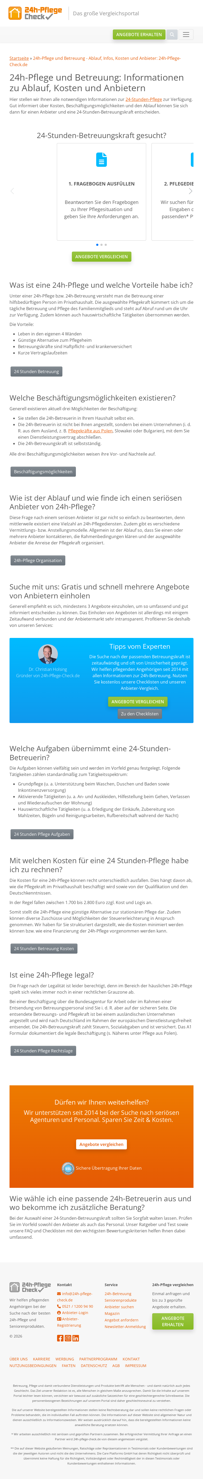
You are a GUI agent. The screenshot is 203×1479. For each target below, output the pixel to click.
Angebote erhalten (139, 34)
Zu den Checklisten (140, 714)
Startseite (19, 58)
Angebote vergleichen (101, 257)
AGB (116, 1365)
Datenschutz (94, 1365)
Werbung (65, 1358)
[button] (97, 245)
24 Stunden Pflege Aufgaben (42, 834)
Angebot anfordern (122, 1319)
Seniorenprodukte (121, 1300)
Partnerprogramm (98, 1358)
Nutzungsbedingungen (33, 1365)
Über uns (19, 1358)
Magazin (112, 1313)
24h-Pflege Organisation (38, 560)
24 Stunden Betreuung (36, 371)
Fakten (69, 1365)
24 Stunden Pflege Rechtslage (43, 1051)
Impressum (135, 1365)
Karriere (41, 1358)
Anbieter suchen (119, 1306)
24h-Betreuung (118, 1293)
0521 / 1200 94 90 (75, 1306)
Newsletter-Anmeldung (125, 1326)
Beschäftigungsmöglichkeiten (43, 472)
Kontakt (131, 1358)
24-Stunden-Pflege (144, 99)
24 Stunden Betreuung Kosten (44, 948)
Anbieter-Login (72, 1312)
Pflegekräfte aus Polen (90, 431)
